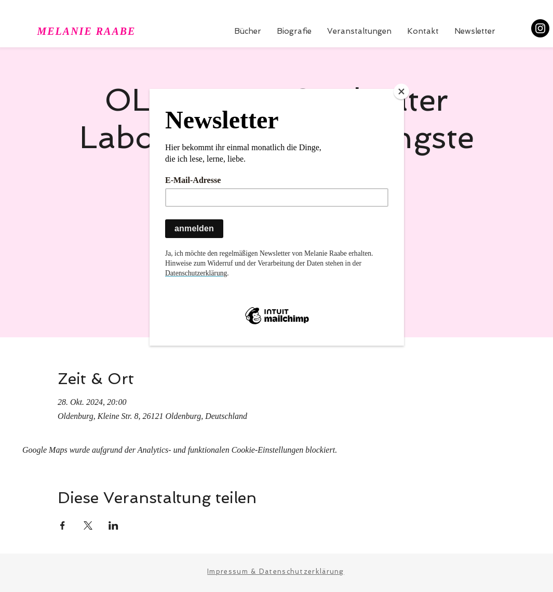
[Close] (401, 91)
